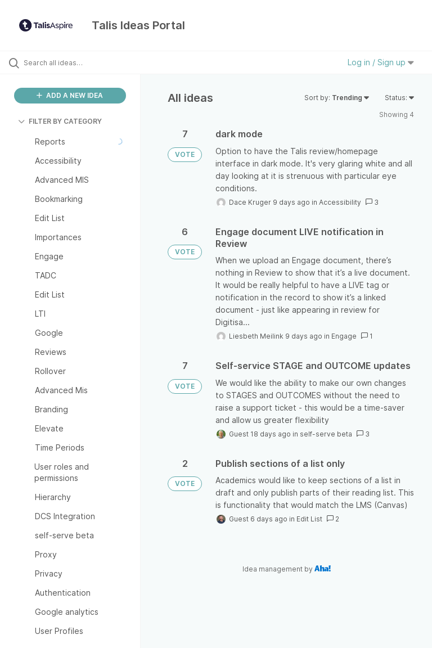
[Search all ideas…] (76, 62)
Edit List (309, 519)
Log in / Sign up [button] (381, 62)
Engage (344, 336)
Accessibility (340, 202)
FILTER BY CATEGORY (60, 121)
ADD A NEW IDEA (70, 95)
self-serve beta (326, 434)
